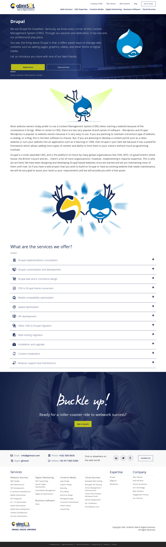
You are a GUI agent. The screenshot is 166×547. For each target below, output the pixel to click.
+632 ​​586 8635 (67, 456)
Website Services (19, 478)
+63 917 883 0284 (68, 461)
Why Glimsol (111, 4)
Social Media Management (45, 490)
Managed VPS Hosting (93, 485)
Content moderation (83, 354)
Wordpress (128, 130)
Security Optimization (18, 516)
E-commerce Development (20, 492)
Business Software (132, 9)
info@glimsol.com (30, 456)
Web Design (14, 481)
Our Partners (138, 498)
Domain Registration (93, 500)
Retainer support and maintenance (83, 363)
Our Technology (139, 488)
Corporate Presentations (69, 502)
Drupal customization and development (83, 269)
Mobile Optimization (18, 495)
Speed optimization (83, 307)
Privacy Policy (96, 544)
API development (83, 316)
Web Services (66, 9)
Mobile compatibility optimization (83, 298)
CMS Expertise (81, 9)
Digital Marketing (114, 9)
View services (63, 67)
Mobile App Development (20, 509)
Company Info (54, 544)
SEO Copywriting (41, 481)
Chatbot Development (18, 513)
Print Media (64, 492)
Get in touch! (83, 424)
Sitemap (106, 544)
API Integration (16, 499)
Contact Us (145, 458)
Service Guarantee (140, 484)
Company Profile (96, 4)
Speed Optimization (18, 506)
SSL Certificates (91, 503)
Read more (28, 67)
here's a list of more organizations (70, 159)
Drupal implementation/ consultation (83, 260)
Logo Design (64, 481)
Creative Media (96, 9)
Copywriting (64, 509)
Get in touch (148, 4)
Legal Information (67, 544)
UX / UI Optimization (18, 502)
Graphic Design (66, 485)
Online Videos (65, 506)
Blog (135, 4)
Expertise (116, 473)
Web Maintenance (17, 485)
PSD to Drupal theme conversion (83, 288)
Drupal (23, 29)
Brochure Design (66, 495)
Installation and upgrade (83, 344)
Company (139, 473)
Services (20, 75)
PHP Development (17, 488)
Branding (63, 488)
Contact (114, 544)
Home (12, 75)
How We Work (138, 481)
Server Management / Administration (93, 489)
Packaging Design (66, 499)
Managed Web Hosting (93, 481)
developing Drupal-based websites (76, 163)
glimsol (25, 461)
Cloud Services (149, 9)
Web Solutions (125, 4)
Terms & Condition (82, 544)
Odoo (37, 504)
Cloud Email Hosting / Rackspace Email (93, 495)
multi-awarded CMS (34, 155)
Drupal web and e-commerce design (83, 279)
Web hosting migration (83, 335)
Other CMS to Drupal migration (83, 326)
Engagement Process (141, 495)
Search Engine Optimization (40, 486)
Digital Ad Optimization (44, 494)
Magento (113, 481)
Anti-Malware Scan (92, 507)
